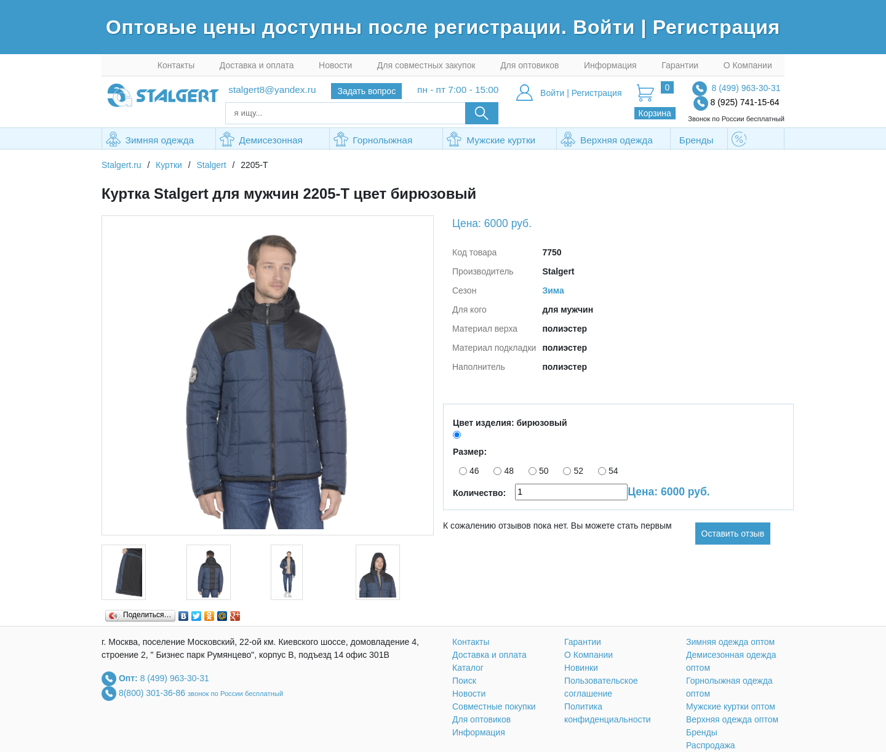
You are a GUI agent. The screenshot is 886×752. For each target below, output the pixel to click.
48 (503, 471)
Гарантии (679, 65)
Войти (607, 27)
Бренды (696, 140)
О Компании (748, 65)
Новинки (581, 668)
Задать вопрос (366, 91)
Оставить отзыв (733, 533)
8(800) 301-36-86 (153, 692)
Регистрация (716, 27)
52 (573, 471)
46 (469, 471)
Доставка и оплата (257, 65)
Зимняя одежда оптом (150, 141)
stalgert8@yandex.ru (272, 89)
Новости (335, 65)
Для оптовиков (529, 65)
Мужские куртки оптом (491, 141)
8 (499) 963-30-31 (745, 88)
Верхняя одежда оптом (606, 141)
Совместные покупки (494, 706)
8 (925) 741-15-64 (745, 102)
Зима (553, 290)
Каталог (468, 668)
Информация (610, 65)
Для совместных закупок (426, 65)
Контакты (176, 65)
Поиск (464, 681)
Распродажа (756, 141)
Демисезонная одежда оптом (261, 141)
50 (539, 471)
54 (608, 471)
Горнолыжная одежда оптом (373, 141)
